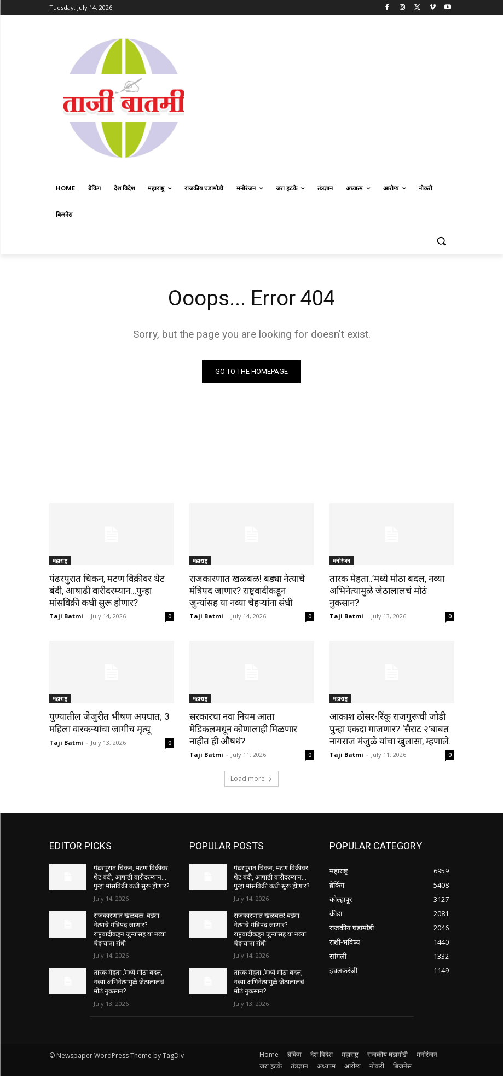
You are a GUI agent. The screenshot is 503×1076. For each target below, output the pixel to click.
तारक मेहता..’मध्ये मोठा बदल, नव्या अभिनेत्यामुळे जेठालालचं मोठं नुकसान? (386, 590)
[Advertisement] (350, 96)
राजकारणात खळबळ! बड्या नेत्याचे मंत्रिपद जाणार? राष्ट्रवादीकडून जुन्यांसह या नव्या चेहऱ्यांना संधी (247, 590)
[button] (441, 241)
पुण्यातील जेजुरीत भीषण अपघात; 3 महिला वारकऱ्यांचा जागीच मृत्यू (109, 722)
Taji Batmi (66, 616)
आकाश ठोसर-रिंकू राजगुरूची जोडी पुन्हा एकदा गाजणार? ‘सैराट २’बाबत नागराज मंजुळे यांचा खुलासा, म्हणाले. (390, 728)
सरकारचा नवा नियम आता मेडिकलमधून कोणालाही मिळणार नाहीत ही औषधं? (243, 728)
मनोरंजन (341, 560)
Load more (251, 778)
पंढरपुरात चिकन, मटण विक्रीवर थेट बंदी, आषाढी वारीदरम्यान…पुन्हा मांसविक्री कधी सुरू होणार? (107, 590)
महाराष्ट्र (60, 560)
